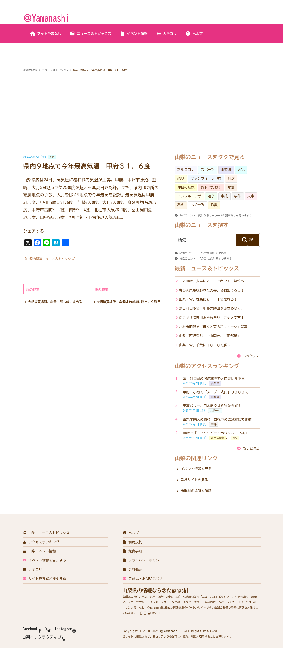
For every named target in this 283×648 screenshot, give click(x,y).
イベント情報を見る (196, 468)
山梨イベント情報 (39, 551)
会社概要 (132, 569)
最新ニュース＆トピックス (207, 268)
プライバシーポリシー (143, 560)
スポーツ (208, 169)
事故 (224, 196)
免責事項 (132, 551)
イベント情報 (134, 33)
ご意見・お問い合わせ (143, 578)
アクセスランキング (41, 542)
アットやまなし (45, 33)
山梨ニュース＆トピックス (46, 532)
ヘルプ (194, 33)
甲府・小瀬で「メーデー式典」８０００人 (215, 392)
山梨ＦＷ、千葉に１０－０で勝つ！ (206, 345)
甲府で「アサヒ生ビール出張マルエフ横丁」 (217, 433)
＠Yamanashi (46, 17)
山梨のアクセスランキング (207, 366)
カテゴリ (166, 33)
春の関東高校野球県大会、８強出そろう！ (211, 290)
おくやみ (197, 205)
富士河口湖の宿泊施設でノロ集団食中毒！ (215, 378)
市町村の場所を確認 (196, 491)
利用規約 (132, 542)
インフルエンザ (189, 196)
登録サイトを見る (194, 480)
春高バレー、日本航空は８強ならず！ (212, 405)
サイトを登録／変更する (44, 578)
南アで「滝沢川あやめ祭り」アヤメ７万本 (211, 317)
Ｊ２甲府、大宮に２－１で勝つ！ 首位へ (211, 281)
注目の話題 (186, 187)
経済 (231, 178)
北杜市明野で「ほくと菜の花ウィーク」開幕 (213, 327)
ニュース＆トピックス (90, 33)
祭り (180, 178)
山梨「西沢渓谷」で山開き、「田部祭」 (210, 336)
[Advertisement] (141, 113)
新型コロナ (186, 169)
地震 (231, 187)
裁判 (180, 205)
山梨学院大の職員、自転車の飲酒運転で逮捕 (217, 419)
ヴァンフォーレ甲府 (206, 178)
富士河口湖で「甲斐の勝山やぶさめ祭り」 (211, 308)
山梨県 (226, 169)
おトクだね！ (211, 187)
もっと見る (251, 356)
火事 (250, 196)
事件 (237, 196)
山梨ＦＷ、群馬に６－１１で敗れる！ (208, 299)
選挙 (211, 196)
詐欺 (214, 205)
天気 (52, 157)
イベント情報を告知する (44, 560)
